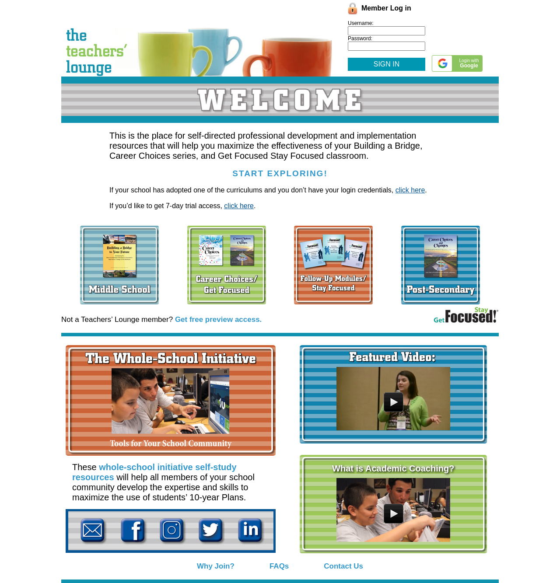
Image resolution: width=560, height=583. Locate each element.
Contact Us (343, 566)
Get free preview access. (218, 319)
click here (410, 190)
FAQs (279, 566)
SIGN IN (387, 64)
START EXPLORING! (279, 173)
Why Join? (215, 566)
